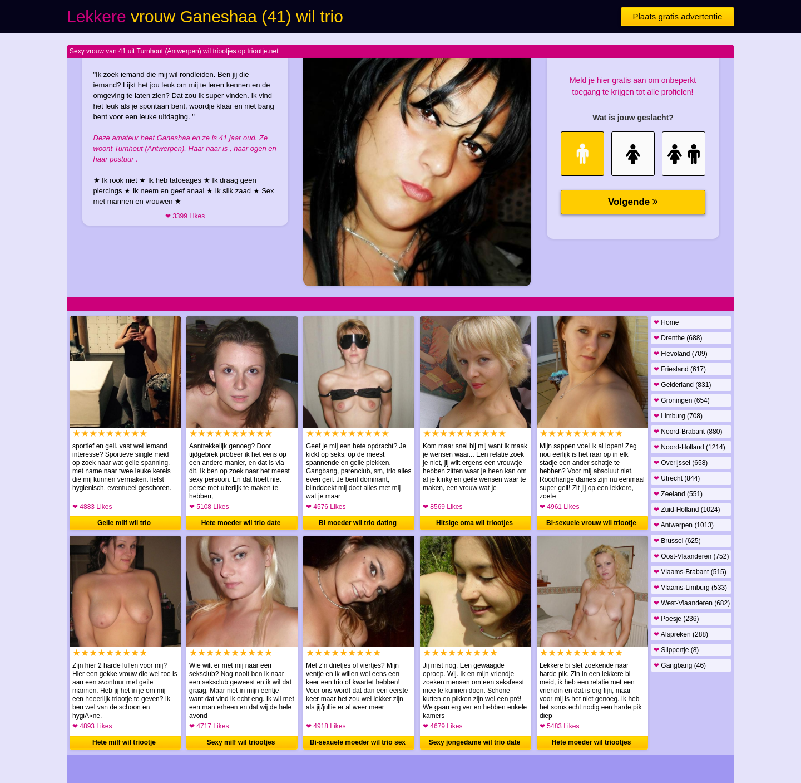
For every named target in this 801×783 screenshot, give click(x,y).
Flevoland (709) (681, 354)
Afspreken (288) (681, 634)
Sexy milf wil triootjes (241, 742)
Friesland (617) (680, 369)
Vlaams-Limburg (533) (690, 587)
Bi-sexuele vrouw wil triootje (591, 523)
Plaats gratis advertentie (678, 16)
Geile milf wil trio (124, 523)
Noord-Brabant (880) (688, 431)
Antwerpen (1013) (684, 525)
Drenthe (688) (678, 338)
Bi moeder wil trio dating (358, 523)
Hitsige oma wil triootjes (474, 523)
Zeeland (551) (678, 494)
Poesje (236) (676, 619)
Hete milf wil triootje (124, 742)
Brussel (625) (677, 541)
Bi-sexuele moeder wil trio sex (358, 742)
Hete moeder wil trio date (241, 523)
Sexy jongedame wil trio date (475, 742)
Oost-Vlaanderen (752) (691, 556)
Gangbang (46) (680, 665)
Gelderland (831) (682, 385)
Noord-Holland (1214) (689, 447)
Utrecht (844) (677, 478)
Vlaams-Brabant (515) (690, 572)
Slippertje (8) (676, 650)
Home (666, 322)
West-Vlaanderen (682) (692, 603)
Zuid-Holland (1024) (687, 509)
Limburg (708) (678, 416)
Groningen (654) (682, 400)
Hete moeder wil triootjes (591, 742)
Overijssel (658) (681, 463)
